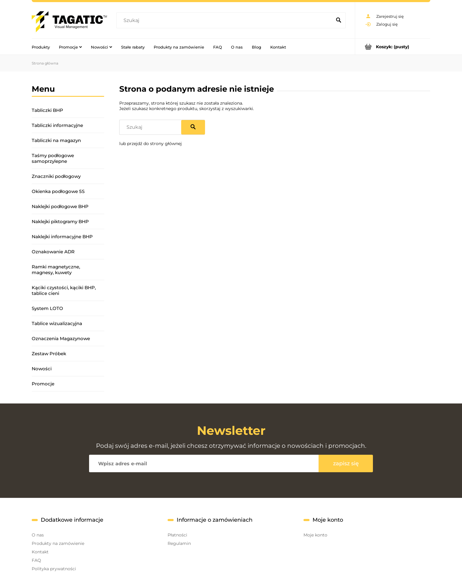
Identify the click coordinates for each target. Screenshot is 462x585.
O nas (38, 535)
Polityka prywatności (54, 568)
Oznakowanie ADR (53, 252)
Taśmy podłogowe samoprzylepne (53, 158)
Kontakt (40, 552)
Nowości (42, 369)
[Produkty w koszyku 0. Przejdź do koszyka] (392, 47)
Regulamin (179, 543)
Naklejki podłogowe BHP (60, 206)
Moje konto (315, 535)
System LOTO (47, 308)
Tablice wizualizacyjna (57, 323)
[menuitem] (41, 46)
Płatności (177, 535)
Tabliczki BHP (47, 110)
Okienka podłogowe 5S (58, 191)
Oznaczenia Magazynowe (61, 338)
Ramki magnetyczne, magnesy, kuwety (56, 269)
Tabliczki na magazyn (56, 140)
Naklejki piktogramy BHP (60, 221)
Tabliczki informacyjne (57, 125)
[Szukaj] (338, 20)
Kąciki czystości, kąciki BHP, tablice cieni (64, 290)
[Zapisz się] (346, 463)
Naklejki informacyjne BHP (62, 236)
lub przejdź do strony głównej (150, 143)
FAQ (36, 560)
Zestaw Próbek (49, 353)
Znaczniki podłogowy (56, 176)
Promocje (43, 384)
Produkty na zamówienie (58, 543)
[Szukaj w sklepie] (225, 20)
